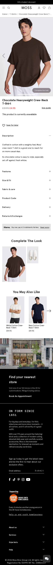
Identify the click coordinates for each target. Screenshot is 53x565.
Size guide (46, 108)
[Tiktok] (14, 479)
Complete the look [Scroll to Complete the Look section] (42, 90)
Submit (39, 470)
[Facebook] (9, 479)
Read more (44, 227)
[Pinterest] (18, 479)
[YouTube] (28, 479)
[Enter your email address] (21, 470)
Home (4, 14)
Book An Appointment (20, 396)
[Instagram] (23, 479)
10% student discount (26, 2)
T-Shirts (13, 14)
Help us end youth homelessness (26, 514)
